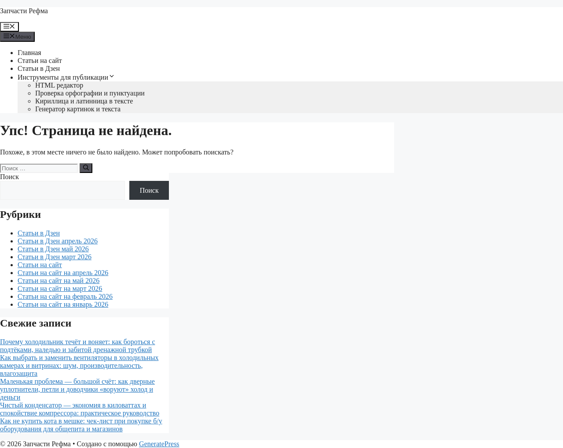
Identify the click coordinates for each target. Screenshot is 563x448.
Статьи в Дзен (39, 68)
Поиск (9, 176)
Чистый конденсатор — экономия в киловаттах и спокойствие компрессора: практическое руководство (79, 409)
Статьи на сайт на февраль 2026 (65, 296)
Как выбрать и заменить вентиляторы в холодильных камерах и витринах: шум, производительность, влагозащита (79, 365)
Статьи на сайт (40, 60)
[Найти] (86, 168)
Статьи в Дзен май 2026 (53, 249)
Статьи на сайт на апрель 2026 (63, 272)
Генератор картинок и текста (78, 109)
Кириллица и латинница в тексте (84, 101)
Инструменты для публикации (66, 77)
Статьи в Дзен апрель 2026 (58, 241)
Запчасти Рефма (24, 11)
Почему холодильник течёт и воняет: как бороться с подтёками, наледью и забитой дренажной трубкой (77, 345)
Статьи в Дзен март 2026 (54, 257)
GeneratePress (159, 444)
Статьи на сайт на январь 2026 (63, 304)
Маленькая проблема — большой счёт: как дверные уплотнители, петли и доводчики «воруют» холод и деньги (77, 389)
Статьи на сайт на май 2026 (58, 280)
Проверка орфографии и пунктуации (90, 93)
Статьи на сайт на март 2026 (60, 288)
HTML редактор (59, 85)
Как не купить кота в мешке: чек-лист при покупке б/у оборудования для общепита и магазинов (81, 425)
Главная (29, 52)
